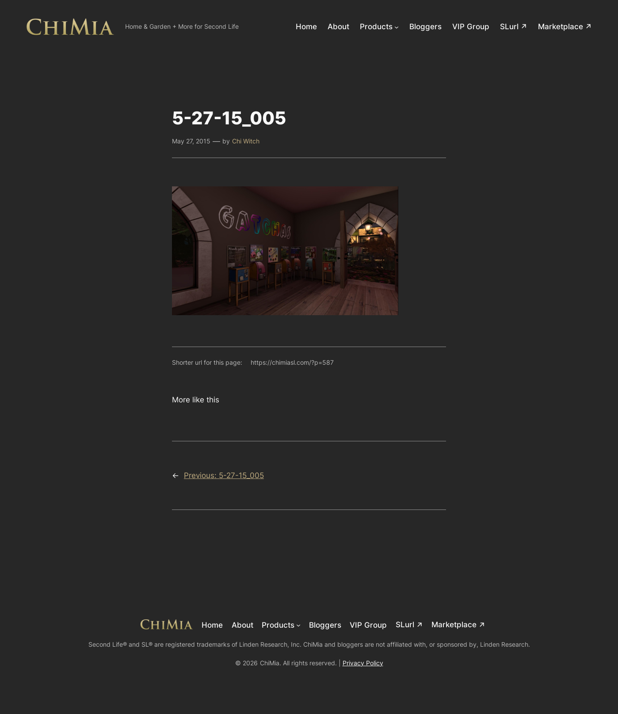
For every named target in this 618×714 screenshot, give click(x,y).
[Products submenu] (396, 26)
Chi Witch (245, 141)
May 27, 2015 (191, 141)
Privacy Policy (363, 663)
